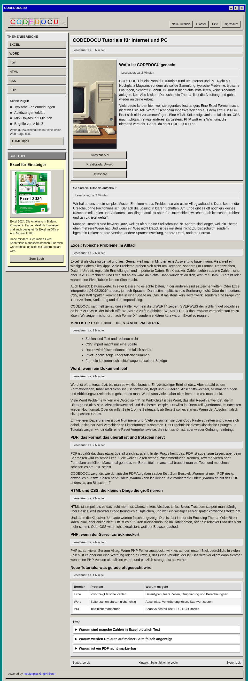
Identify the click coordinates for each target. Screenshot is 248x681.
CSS (12, 81)
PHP (12, 90)
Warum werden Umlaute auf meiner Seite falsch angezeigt (125, 639)
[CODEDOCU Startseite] (38, 22)
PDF (12, 63)
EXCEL (14, 44)
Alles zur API (100, 155)
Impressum (231, 24)
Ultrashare (100, 174)
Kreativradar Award (99, 164)
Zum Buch (36, 258)
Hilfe (215, 24)
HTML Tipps (20, 141)
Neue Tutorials (181, 24)
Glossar (201, 24)
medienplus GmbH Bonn (39, 673)
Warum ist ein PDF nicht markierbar (107, 648)
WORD (14, 53)
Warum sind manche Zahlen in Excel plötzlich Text (119, 629)
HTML (13, 71)
